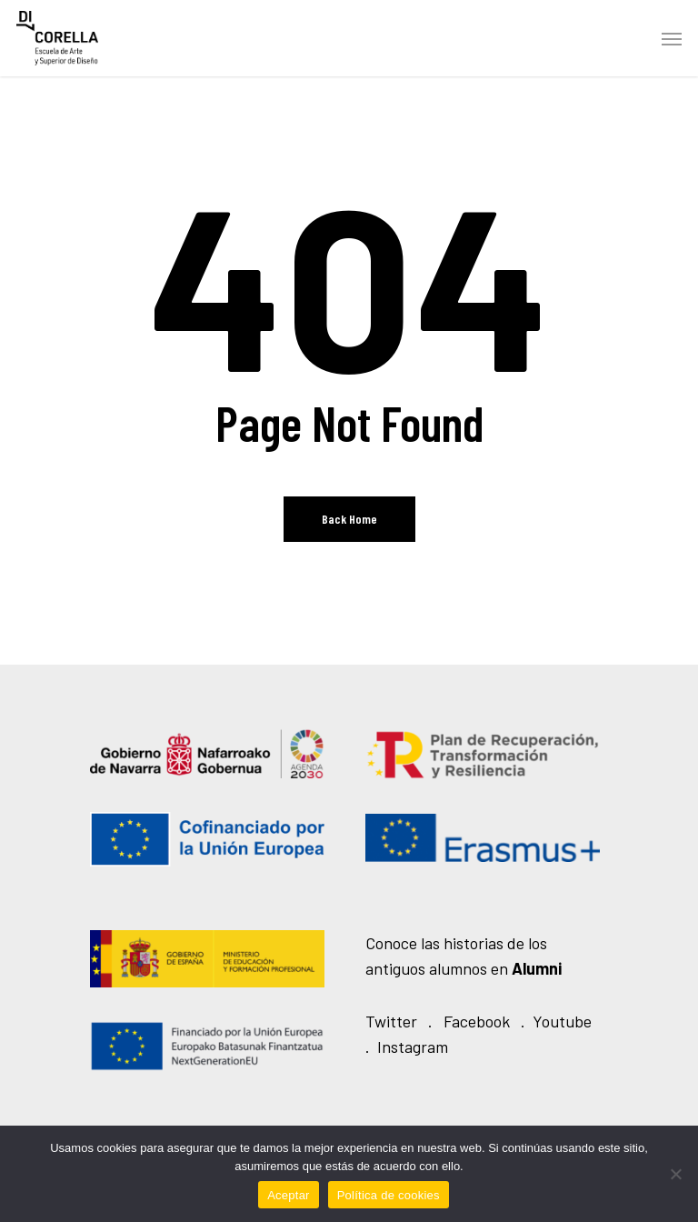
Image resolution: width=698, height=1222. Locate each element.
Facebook (477, 1021)
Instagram (412, 1047)
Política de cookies (388, 1195)
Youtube (562, 1021)
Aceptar (288, 1195)
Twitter (391, 1021)
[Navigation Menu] (672, 38)
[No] (675, 1174)
